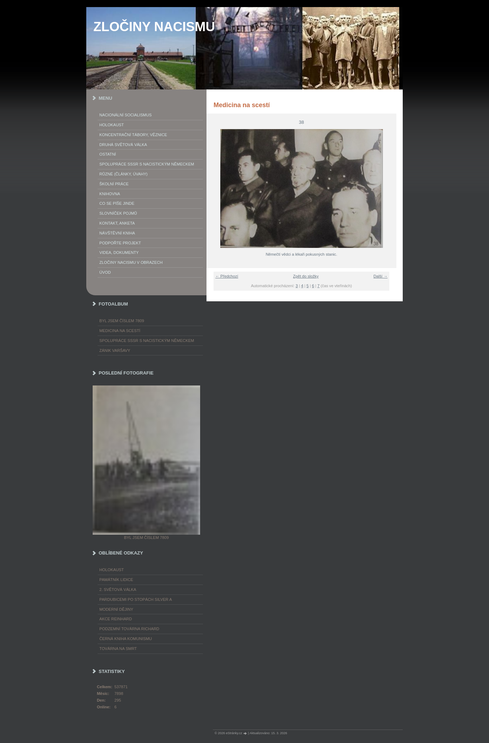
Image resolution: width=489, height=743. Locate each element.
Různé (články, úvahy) (123, 174)
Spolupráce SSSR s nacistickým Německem (146, 164)
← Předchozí (226, 276)
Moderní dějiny (116, 609)
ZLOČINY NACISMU (154, 26)
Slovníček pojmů (118, 213)
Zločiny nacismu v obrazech (131, 262)
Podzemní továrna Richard (129, 629)
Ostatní (107, 154)
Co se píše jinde (116, 203)
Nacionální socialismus (125, 115)
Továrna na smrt (118, 648)
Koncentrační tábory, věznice (133, 135)
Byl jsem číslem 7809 (121, 321)
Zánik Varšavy (114, 350)
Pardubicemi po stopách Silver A (135, 599)
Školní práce (114, 184)
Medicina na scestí (119, 331)
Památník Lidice (116, 579)
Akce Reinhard (115, 619)
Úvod (105, 272)
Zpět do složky (306, 276)
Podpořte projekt (120, 243)
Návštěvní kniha (117, 233)
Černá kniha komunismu (125, 639)
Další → (380, 276)
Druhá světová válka (123, 145)
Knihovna (109, 194)
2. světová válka (117, 589)
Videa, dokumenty (119, 252)
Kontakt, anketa (117, 223)
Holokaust (111, 125)
